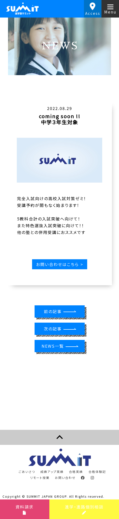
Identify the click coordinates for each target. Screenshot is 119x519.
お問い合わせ (65, 477)
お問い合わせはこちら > (59, 264)
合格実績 (76, 471)
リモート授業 (40, 477)
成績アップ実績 (52, 471)
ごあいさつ (27, 471)
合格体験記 (97, 471)
